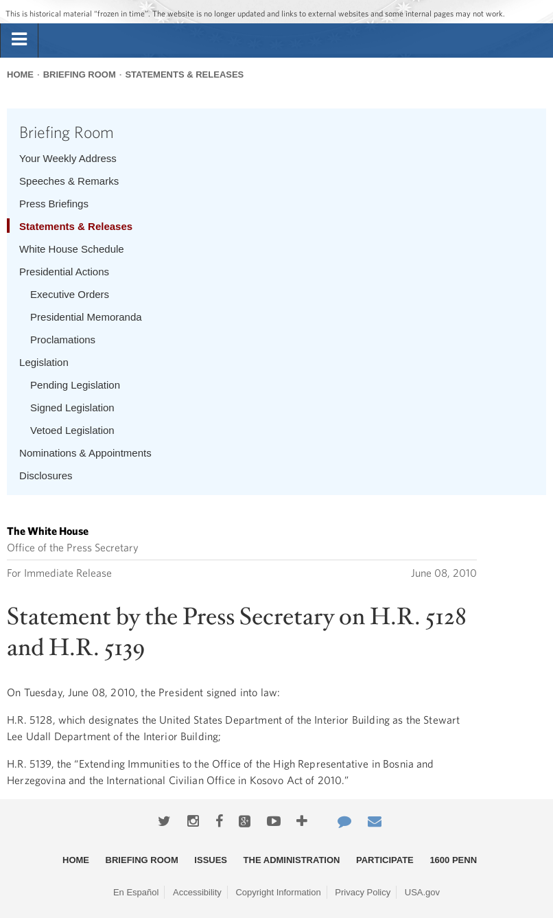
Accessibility (197, 892)
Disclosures (46, 475)
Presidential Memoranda (86, 317)
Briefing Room (79, 74)
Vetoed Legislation (72, 430)
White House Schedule (71, 249)
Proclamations (62, 339)
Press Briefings (54, 203)
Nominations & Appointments (85, 453)
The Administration (292, 860)
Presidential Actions (64, 271)
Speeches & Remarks (69, 181)
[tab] (19, 40)
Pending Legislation (75, 385)
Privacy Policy (362, 892)
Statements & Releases (184, 74)
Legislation (44, 362)
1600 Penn (453, 860)
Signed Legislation (72, 407)
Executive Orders (69, 294)
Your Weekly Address (68, 158)
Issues (210, 860)
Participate (385, 860)
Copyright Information (277, 892)
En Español (136, 892)
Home (20, 74)
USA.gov (422, 892)
